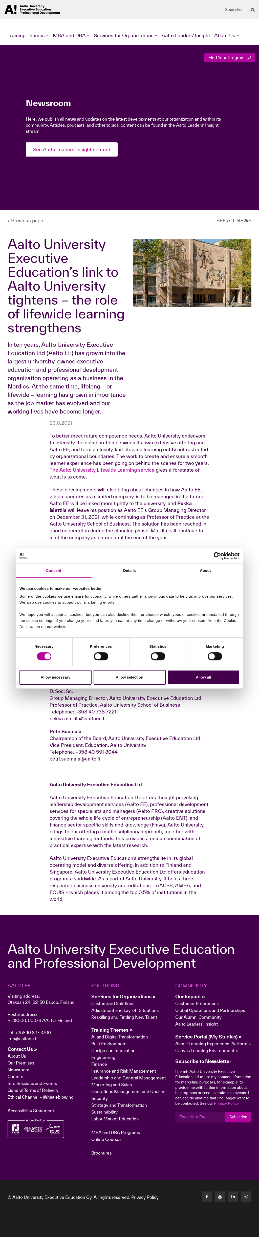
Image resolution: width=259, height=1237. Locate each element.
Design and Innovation (113, 1050)
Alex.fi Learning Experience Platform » (213, 1043)
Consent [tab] (53, 570)
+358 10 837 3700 (33, 1032)
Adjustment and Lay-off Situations (125, 1010)
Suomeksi (233, 9)
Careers (15, 1076)
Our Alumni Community (198, 1017)
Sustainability (104, 1112)
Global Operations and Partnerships (210, 1010)
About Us (17, 1056)
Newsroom (18, 1069)
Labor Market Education (115, 1118)
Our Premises (21, 1062)
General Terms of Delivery (33, 1090)
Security (99, 1098)
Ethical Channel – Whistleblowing (41, 1097)
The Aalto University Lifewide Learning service (102, 470)
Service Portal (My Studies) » (208, 1036)
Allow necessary (56, 677)
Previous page (25, 220)
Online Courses (106, 1139)
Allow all (203, 677)
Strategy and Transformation (119, 1105)
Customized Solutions (112, 1003)
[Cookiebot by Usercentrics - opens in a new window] (217, 556)
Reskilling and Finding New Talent (124, 1017)
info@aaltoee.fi (22, 1038)
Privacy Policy (145, 1197)
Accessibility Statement (31, 1110)
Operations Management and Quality (127, 1091)
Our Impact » (190, 996)
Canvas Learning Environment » (206, 1050)
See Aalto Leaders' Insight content (71, 149)
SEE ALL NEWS (234, 220)
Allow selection (129, 677)
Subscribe (238, 1117)
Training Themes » (112, 1030)
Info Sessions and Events (32, 1083)
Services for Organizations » (123, 996)
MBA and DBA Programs (115, 1132)
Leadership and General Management (128, 1077)
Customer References (197, 1003)
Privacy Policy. (227, 1103)
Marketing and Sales (111, 1084)
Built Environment (109, 1043)
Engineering (103, 1057)
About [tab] (205, 570)
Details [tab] (129, 570)
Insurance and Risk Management (123, 1071)
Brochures (101, 1153)
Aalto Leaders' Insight (186, 35)
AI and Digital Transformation (119, 1036)
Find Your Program (229, 57)
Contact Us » (22, 1049)
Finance (99, 1064)
